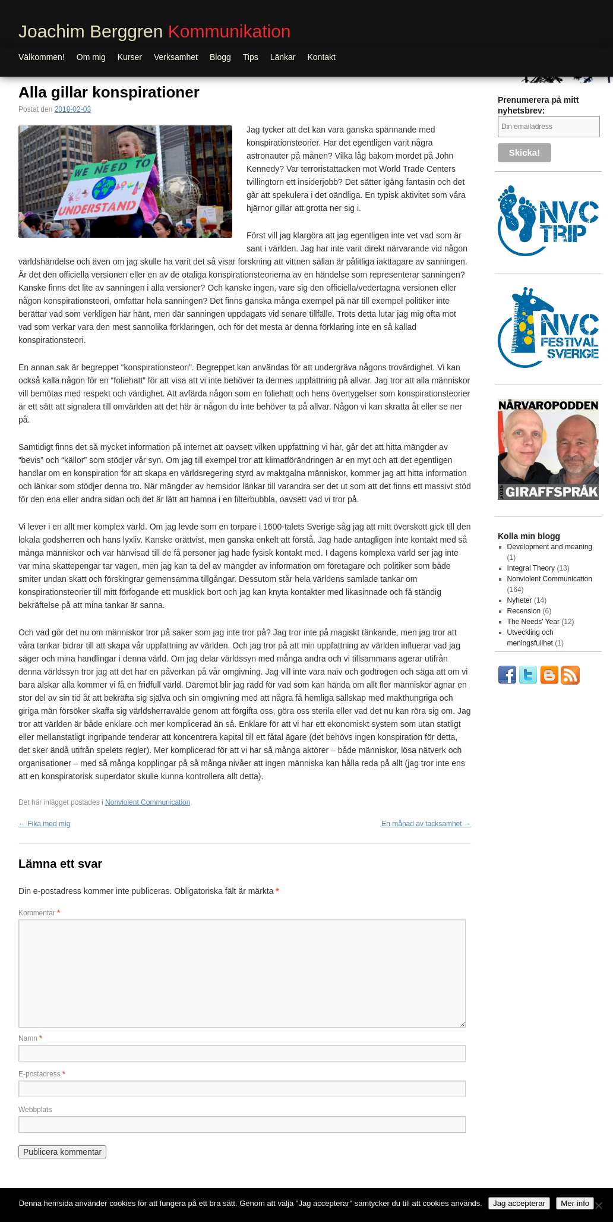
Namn (30, 1038)
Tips (250, 57)
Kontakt (322, 57)
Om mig (91, 57)
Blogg (220, 57)
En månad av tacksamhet (426, 824)
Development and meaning (549, 547)
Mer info (575, 1203)
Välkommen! (41, 57)
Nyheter (519, 600)
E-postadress (41, 1074)
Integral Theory (531, 568)
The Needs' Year (533, 622)
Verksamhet (176, 57)
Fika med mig (44, 824)
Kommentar (39, 913)
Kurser (130, 57)
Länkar (283, 57)
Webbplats (35, 1110)
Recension (524, 611)
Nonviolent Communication (147, 802)
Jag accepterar (519, 1203)
